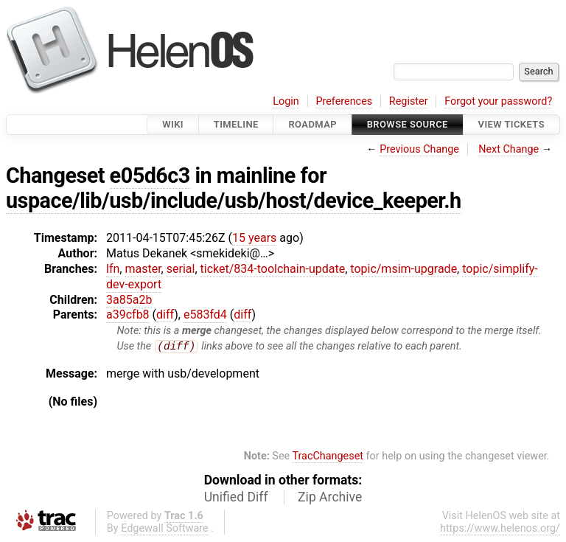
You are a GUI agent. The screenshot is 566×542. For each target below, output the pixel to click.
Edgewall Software (165, 529)
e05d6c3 (150, 175)
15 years (254, 238)
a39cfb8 (128, 315)
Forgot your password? (498, 101)
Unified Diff (236, 497)
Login (286, 101)
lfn (112, 269)
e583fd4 (205, 315)
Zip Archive (330, 497)
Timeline (236, 124)
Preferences (343, 101)
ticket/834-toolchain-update (273, 269)
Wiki (173, 124)
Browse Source (407, 124)
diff (165, 315)
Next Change (508, 149)
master (143, 269)
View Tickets (511, 124)
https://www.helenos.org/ (500, 529)
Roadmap (312, 124)
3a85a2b (129, 300)
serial (181, 269)
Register (408, 101)
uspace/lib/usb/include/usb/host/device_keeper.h (233, 200)
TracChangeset (327, 457)
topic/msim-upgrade (403, 269)
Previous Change (419, 149)
